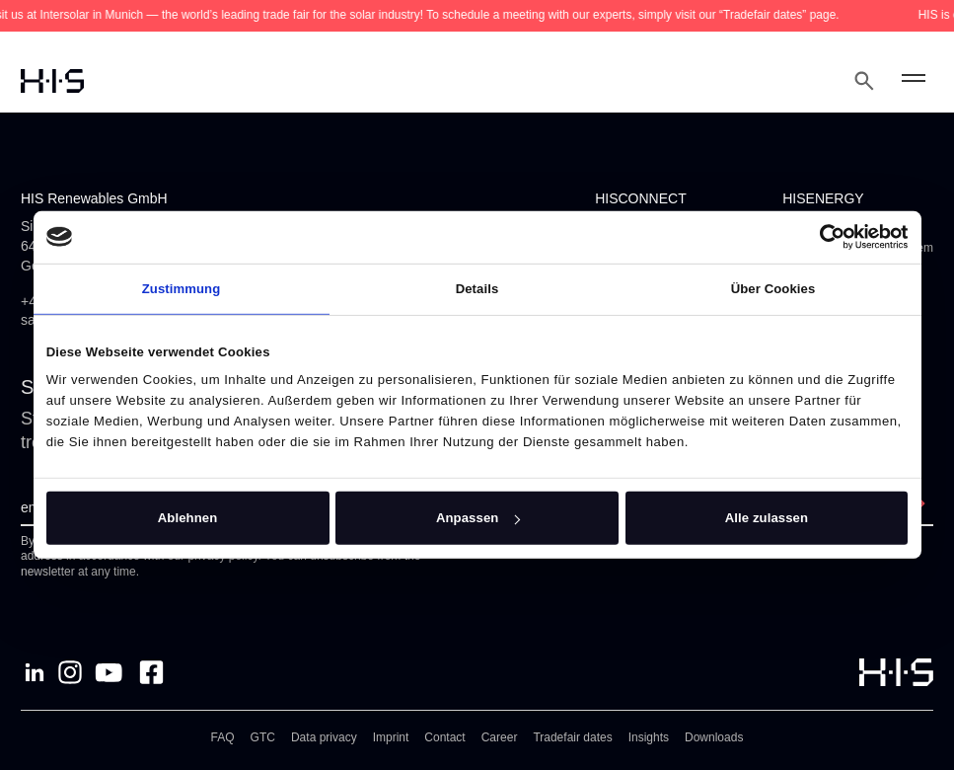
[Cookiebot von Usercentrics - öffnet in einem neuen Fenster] (821, 237)
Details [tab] (477, 287)
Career (499, 737)
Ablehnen (188, 517)
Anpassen (478, 517)
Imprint (391, 737)
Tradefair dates (572, 737)
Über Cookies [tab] (773, 287)
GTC (263, 737)
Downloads (714, 737)
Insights (648, 737)
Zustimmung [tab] (181, 287)
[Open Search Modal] (864, 81)
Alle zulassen (766, 517)
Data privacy (324, 737)
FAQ (223, 737)
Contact (444, 737)
